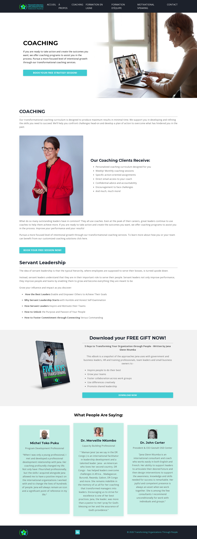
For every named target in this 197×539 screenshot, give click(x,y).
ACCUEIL (51, 4)
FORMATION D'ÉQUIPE (118, 6)
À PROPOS (63, 6)
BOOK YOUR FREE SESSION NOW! (42, 250)
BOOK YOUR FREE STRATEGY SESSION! (55, 72)
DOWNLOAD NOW (128, 395)
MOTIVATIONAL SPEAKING (145, 6)
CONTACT (172, 4)
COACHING (77, 4)
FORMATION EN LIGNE (94, 6)
